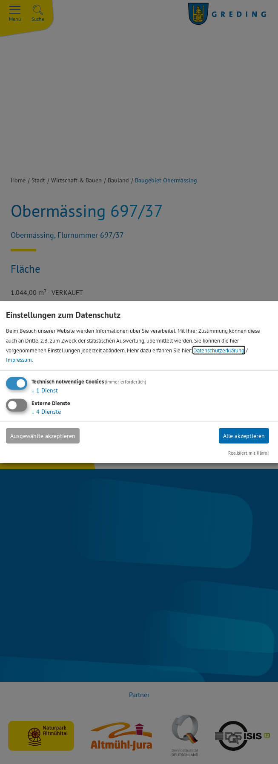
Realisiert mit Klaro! (248, 453)
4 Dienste (46, 411)
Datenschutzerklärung (218, 349)
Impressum (19, 359)
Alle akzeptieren (244, 436)
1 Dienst (45, 390)
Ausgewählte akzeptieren (42, 436)
